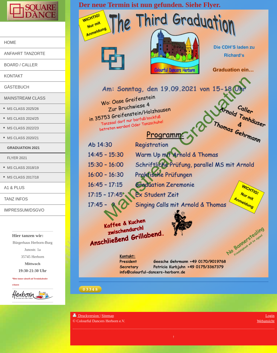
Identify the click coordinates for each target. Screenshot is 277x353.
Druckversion (86, 316)
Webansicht (265, 321)
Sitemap (107, 316)
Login (269, 316)
